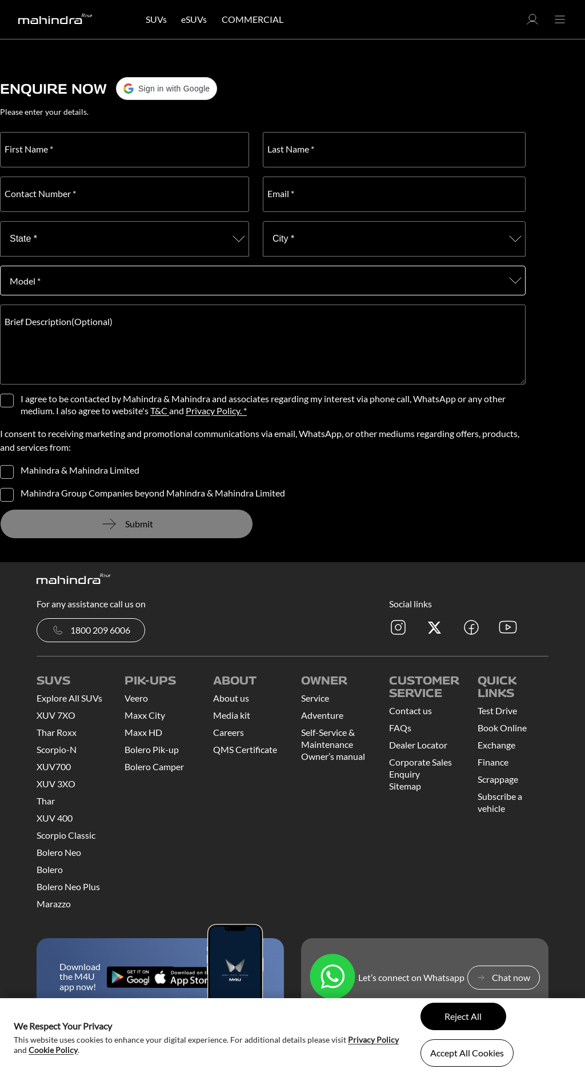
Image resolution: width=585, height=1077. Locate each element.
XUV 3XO (56, 783)
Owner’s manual (333, 756)
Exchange (496, 744)
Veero (136, 697)
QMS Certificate (245, 749)
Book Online (502, 727)
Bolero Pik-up (152, 749)
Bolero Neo (59, 852)
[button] (532, 22)
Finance (493, 761)
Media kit (231, 715)
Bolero (50, 869)
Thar (46, 800)
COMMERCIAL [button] (252, 19)
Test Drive (497, 710)
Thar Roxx (57, 732)
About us (231, 697)
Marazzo (54, 903)
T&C (159, 410)
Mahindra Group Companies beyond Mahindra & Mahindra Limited (153, 493)
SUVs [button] (156, 19)
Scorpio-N (57, 749)
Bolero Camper (154, 766)
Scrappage (498, 779)
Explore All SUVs (69, 697)
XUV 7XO (56, 715)
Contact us (410, 710)
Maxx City (145, 715)
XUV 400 (55, 817)
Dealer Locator (418, 744)
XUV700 (54, 766)
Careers (228, 732)
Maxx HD (143, 732)
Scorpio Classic (66, 835)
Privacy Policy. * (216, 410)
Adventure (322, 715)
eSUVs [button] (194, 19)
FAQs (400, 727)
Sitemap (405, 785)
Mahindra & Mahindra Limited (80, 470)
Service (315, 697)
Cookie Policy (53, 1050)
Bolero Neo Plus (68, 886)
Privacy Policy (373, 1039)
